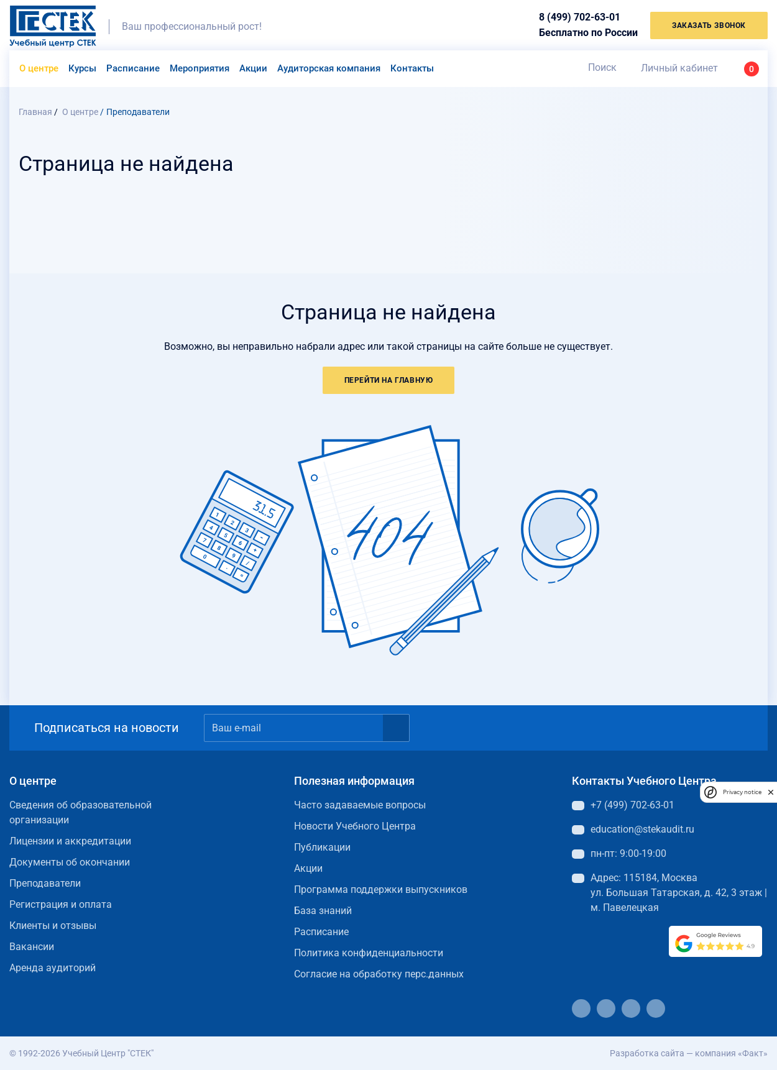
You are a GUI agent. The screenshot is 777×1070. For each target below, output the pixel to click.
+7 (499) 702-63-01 (632, 805)
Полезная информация (354, 780)
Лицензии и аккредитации (70, 841)
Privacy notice (742, 792)
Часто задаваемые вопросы (360, 805)
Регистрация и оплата (60, 904)
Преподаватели (45, 883)
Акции (253, 68)
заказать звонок (709, 25)
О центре (38, 68)
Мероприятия (199, 68)
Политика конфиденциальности (368, 953)
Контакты (412, 68)
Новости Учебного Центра (355, 826)
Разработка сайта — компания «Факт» (689, 1053)
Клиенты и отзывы (52, 925)
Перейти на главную (388, 380)
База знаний (323, 911)
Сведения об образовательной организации (80, 812)
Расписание (133, 68)
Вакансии (31, 947)
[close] (770, 791)
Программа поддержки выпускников (380, 889)
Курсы (82, 68)
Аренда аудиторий (52, 968)
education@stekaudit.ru (642, 829)
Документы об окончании (69, 862)
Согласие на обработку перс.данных (379, 974)
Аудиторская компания (328, 68)
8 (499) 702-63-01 (579, 17)
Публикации (322, 847)
